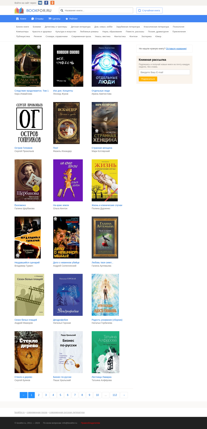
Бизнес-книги (22, 27)
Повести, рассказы (135, 31)
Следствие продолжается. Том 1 (32, 90)
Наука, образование (112, 31)
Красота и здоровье (42, 31)
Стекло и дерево (23, 377)
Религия (38, 36)
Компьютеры (22, 31)
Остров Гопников (23, 148)
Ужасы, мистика (102, 36)
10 (97, 395)
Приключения (179, 31)
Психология (178, 27)
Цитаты (56, 18)
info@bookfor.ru (69, 423)
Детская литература (81, 27)
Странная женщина (102, 148)
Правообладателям (90, 423)
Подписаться (148, 79)
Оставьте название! (176, 48)
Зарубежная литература (128, 27)
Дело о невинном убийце (66, 262)
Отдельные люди (101, 90)
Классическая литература (156, 27)
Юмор (158, 36)
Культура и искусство (65, 31)
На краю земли (61, 205)
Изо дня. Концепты (63, 90)
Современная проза (81, 36)
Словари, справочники (57, 36)
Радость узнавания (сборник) (107, 320)
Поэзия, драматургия (158, 31)
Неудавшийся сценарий (27, 262)
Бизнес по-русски (62, 377)
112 (115, 395)
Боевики (37, 27)
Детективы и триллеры (56, 27)
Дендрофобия (60, 320)
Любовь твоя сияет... (102, 262)
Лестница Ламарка (101, 377)
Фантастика (119, 36)
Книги (23, 18)
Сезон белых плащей (26, 320)
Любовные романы (89, 31)
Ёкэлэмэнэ (20, 205)
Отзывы (39, 18)
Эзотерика (146, 36)
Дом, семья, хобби (103, 27)
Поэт (55, 148)
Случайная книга (151, 10)
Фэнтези (134, 36)
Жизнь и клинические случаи (107, 205)
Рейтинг (73, 18)
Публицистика (23, 36)
